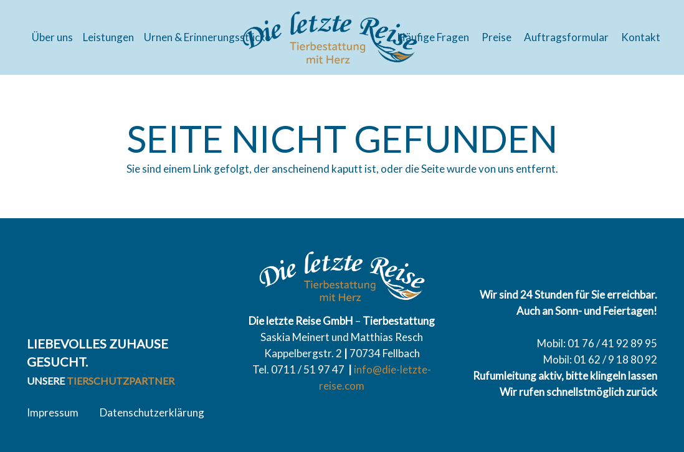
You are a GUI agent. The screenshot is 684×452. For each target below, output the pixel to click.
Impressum (52, 412)
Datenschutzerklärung (152, 412)
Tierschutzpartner (120, 381)
